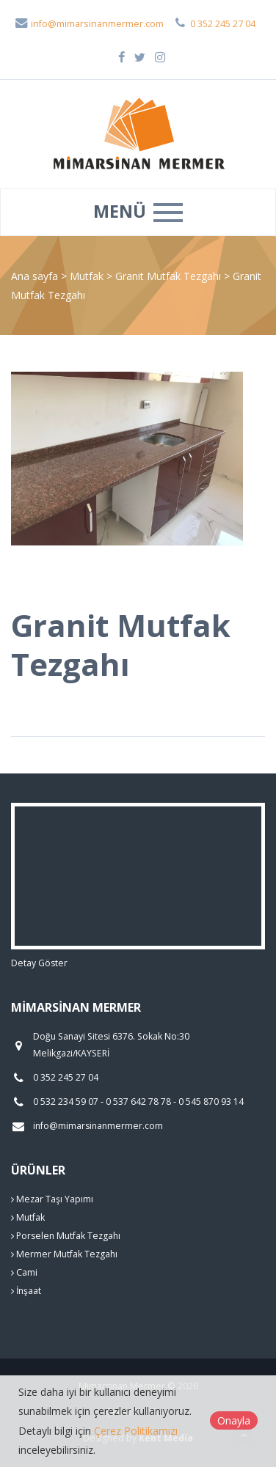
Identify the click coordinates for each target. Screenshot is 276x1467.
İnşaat (26, 1290)
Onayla (233, 1420)
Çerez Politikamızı (136, 1431)
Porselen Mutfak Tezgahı (65, 1235)
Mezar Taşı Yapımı (52, 1199)
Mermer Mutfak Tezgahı (64, 1254)
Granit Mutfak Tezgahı (169, 276)
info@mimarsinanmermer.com (89, 24)
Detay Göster (39, 963)
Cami (24, 1272)
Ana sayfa (34, 276)
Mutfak (88, 276)
